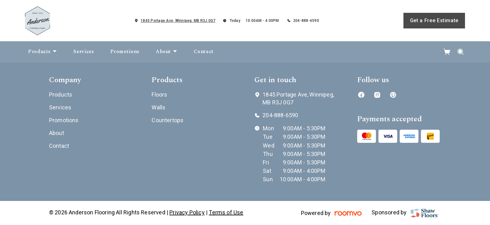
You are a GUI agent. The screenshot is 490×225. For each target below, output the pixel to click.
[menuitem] (42, 51)
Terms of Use (226, 212)
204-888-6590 (306, 20)
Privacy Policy (187, 212)
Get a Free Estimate (434, 20)
